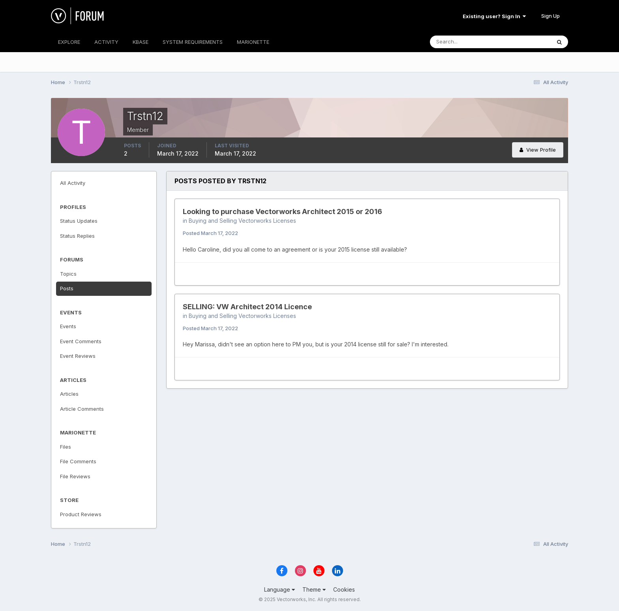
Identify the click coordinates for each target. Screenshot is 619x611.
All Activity (72, 183)
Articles (69, 394)
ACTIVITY (106, 42)
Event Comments (80, 341)
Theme (314, 589)
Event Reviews (78, 356)
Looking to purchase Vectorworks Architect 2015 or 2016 (282, 211)
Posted (210, 233)
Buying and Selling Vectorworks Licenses (242, 220)
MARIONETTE (253, 42)
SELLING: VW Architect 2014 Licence (247, 307)
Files (65, 447)
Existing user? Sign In (494, 16)
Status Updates (79, 221)
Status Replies (77, 236)
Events (68, 326)
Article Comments (82, 409)
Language (279, 589)
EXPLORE (69, 42)
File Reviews (75, 476)
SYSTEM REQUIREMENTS (193, 42)
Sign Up (550, 16)
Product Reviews (80, 514)
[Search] (464, 42)
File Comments (78, 461)
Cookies (344, 589)
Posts (66, 288)
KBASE (140, 42)
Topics (68, 274)
